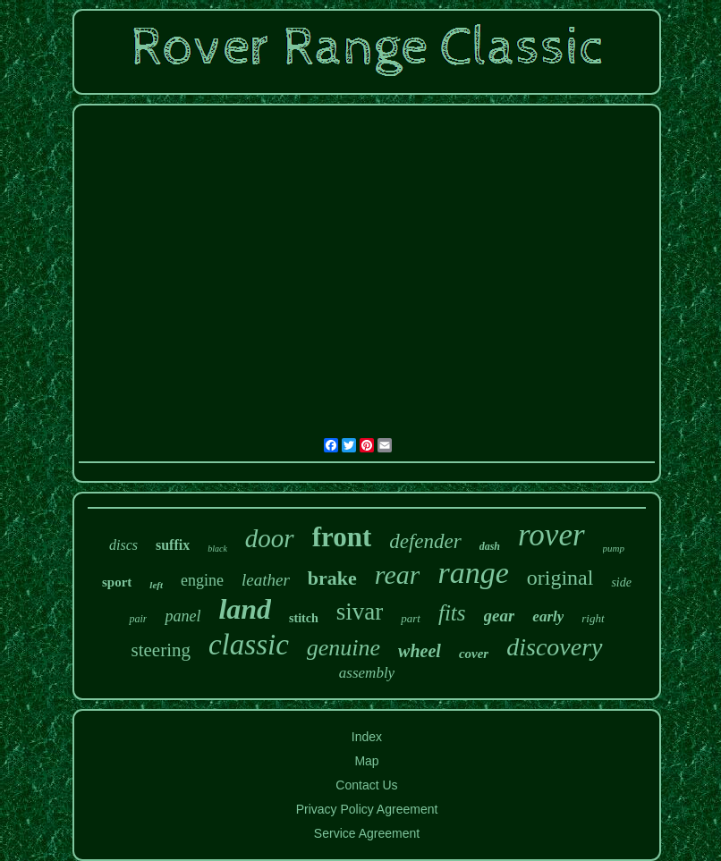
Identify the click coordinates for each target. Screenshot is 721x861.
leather (266, 579)
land (244, 609)
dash (489, 546)
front (342, 537)
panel (182, 616)
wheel (419, 651)
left (156, 584)
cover (473, 653)
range (472, 572)
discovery (554, 647)
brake (332, 578)
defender (425, 541)
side (621, 582)
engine (202, 580)
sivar (359, 611)
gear (499, 615)
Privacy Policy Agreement (367, 809)
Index (367, 737)
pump (613, 548)
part (410, 618)
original (560, 577)
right (592, 618)
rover (551, 535)
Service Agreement (367, 833)
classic (248, 645)
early (548, 616)
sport (116, 582)
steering (160, 650)
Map (366, 761)
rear (397, 574)
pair (138, 618)
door (269, 538)
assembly (366, 672)
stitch (303, 618)
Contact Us (366, 785)
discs (123, 545)
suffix (173, 545)
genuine (343, 648)
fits (452, 613)
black (217, 548)
